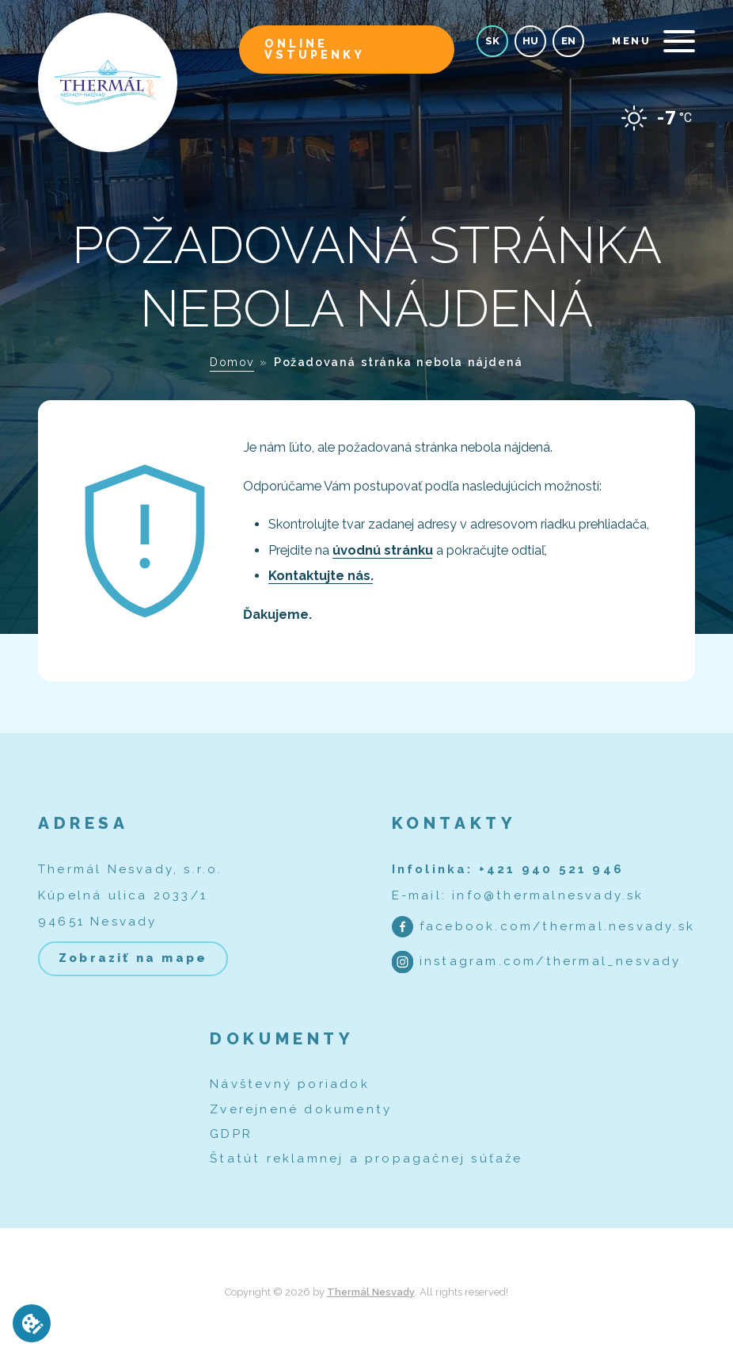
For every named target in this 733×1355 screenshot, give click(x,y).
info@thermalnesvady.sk (548, 895)
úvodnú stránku (382, 550)
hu (530, 41)
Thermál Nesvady (371, 1292)
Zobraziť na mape (133, 958)
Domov (232, 361)
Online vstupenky (314, 48)
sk (492, 41)
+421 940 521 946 (551, 869)
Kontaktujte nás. (321, 575)
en (568, 41)
